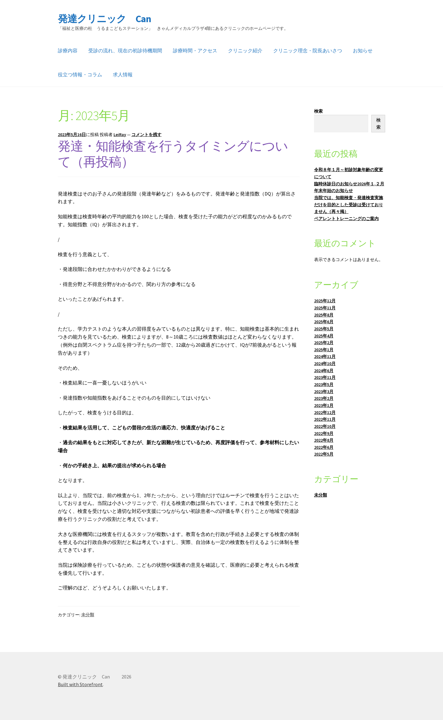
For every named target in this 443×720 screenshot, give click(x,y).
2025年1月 (323, 349)
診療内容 (68, 50)
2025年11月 (325, 308)
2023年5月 (323, 384)
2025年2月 (323, 342)
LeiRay (120, 134)
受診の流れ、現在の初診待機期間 (125, 50)
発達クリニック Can (115, 19)
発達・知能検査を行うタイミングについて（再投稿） (173, 154)
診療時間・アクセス (195, 50)
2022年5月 (323, 454)
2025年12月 (325, 301)
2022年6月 (323, 447)
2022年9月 (323, 433)
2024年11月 (325, 356)
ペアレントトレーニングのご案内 (346, 218)
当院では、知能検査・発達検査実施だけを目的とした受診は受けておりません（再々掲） (348, 204)
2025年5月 (323, 329)
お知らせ (363, 50)
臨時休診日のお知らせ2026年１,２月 (349, 184)
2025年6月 (323, 321)
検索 (318, 111)
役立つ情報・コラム (80, 74)
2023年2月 (323, 398)
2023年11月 (325, 377)
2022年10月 (325, 426)
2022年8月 (323, 440)
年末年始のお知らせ (333, 190)
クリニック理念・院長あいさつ (307, 50)
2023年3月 (323, 391)
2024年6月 (323, 370)
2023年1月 (323, 405)
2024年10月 (325, 363)
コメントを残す (146, 134)
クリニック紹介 (245, 50)
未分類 (87, 614)
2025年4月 (323, 336)
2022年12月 (325, 412)
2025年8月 (323, 315)
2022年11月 (325, 419)
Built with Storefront (80, 684)
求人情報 (123, 74)
